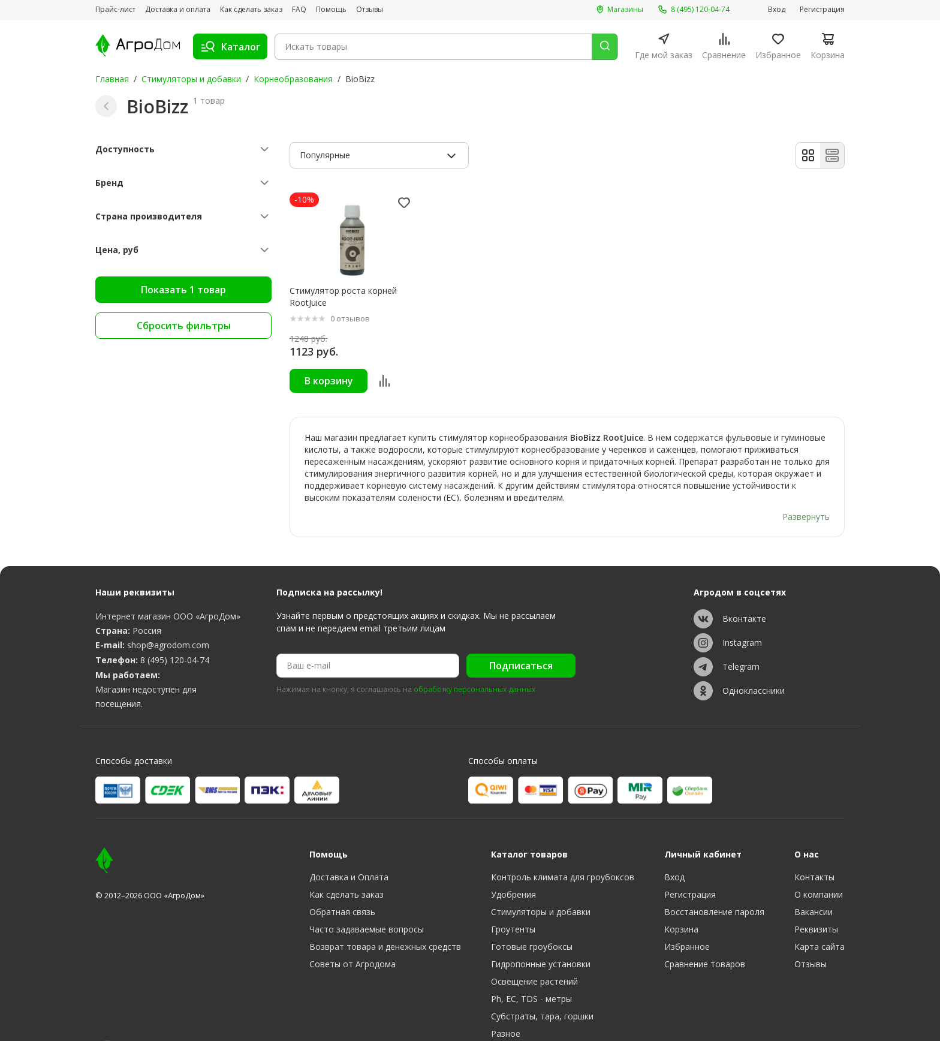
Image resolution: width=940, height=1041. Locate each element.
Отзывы (369, 9)
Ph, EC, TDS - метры (531, 965)
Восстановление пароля (714, 878)
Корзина (681, 896)
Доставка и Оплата (348, 844)
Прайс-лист (115, 9)
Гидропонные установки (540, 931)
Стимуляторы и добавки (191, 79)
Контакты (814, 844)
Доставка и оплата (177, 9)
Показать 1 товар (183, 289)
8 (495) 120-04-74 (174, 627)
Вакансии (813, 878)
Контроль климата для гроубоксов (562, 844)
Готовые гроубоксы (532, 913)
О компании (818, 861)
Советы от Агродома (352, 931)
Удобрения (513, 861)
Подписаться (521, 632)
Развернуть (806, 483)
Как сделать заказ (251, 9)
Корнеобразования (293, 79)
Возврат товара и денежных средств (385, 913)
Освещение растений (534, 948)
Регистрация (822, 9)
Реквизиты (816, 896)
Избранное (687, 913)
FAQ (299, 9)
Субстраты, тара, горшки (542, 983)
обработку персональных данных (474, 657)
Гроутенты (513, 896)
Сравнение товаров (704, 931)
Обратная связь (342, 878)
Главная (112, 79)
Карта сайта (819, 913)
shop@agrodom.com (168, 612)
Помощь (331, 9)
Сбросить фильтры (184, 325)
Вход (776, 9)
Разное (505, 1000)
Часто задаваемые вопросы (366, 896)
